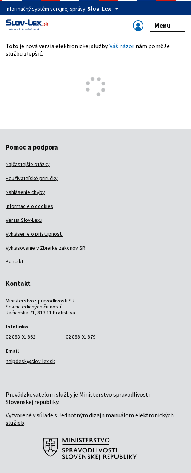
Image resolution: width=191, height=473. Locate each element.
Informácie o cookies (29, 206)
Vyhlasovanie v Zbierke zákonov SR (45, 247)
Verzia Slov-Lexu (24, 220)
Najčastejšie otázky (28, 164)
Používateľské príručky (32, 178)
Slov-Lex (103, 8)
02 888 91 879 (81, 336)
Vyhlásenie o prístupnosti (34, 233)
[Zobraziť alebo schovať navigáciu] (138, 25)
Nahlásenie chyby (25, 192)
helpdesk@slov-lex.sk (30, 361)
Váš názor (121, 46)
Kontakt (14, 261)
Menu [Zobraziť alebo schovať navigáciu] (167, 25)
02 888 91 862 (20, 336)
